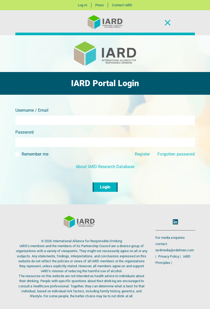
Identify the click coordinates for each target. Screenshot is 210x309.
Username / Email (32, 110)
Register (142, 154)
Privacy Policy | (169, 256)
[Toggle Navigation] (168, 22)
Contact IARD (122, 5)
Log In (82, 5)
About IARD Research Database (105, 166)
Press (99, 5)
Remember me (35, 154)
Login (105, 187)
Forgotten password (176, 154)
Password (24, 132)
